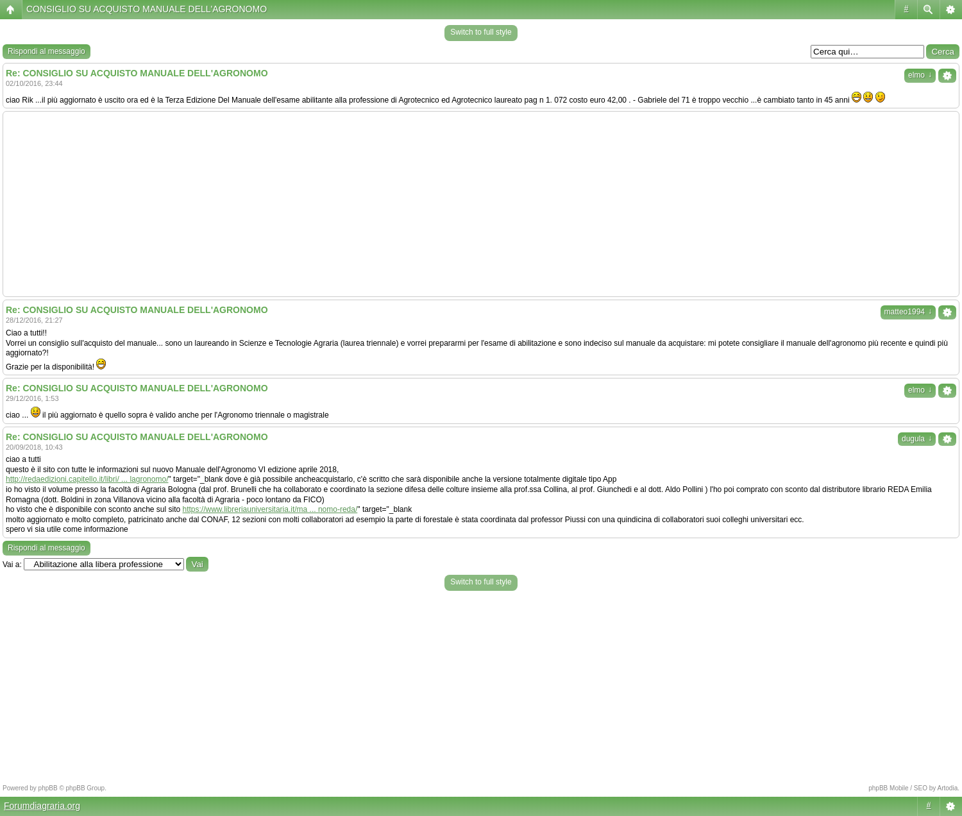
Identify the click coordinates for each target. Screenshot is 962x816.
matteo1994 (908, 311)
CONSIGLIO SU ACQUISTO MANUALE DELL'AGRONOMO (146, 9)
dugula (917, 438)
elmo (920, 75)
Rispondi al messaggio (46, 51)
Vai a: (12, 564)
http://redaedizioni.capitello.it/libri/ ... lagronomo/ (87, 479)
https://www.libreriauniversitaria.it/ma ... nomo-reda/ (270, 509)
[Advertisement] (481, 204)
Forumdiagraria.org (42, 806)
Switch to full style (480, 32)
